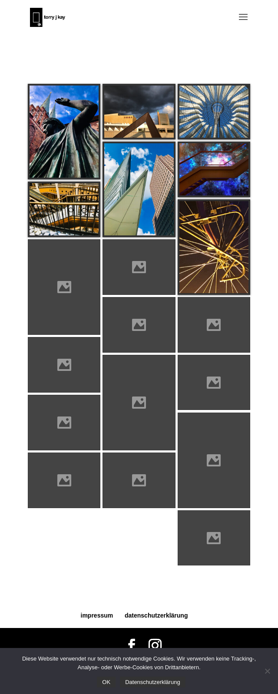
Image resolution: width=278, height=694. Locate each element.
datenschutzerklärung (156, 615)
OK (106, 682)
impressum (97, 615)
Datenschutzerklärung (152, 682)
